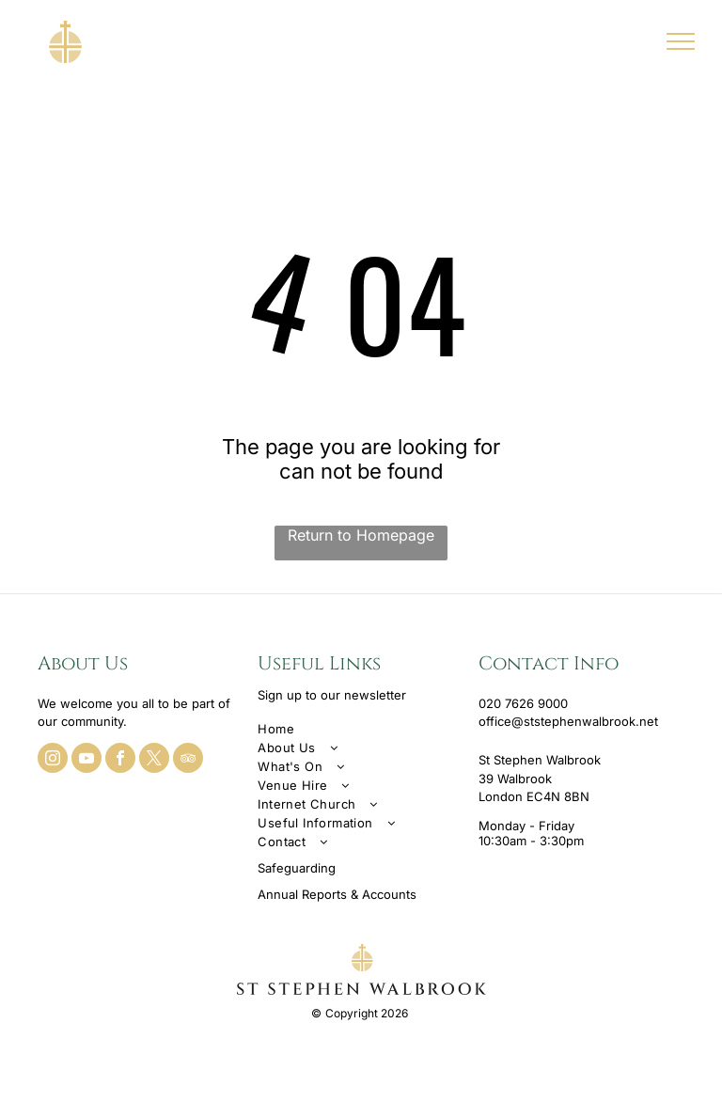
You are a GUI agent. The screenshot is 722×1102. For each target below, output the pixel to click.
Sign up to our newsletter (332, 694)
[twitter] (154, 760)
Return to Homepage (361, 535)
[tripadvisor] (188, 760)
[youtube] (86, 760)
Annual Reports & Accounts (337, 894)
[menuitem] (360, 728)
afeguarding (300, 867)
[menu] (680, 41)
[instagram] (53, 760)
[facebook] (120, 760)
